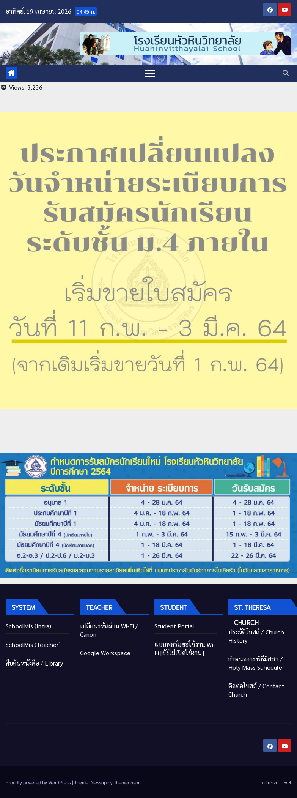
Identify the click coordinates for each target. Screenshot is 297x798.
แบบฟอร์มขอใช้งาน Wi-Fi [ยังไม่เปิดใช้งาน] (184, 648)
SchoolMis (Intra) (28, 626)
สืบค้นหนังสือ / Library (34, 663)
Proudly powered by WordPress (39, 782)
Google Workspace (105, 653)
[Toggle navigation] (150, 73)
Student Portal (174, 626)
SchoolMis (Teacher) (33, 644)
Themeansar (127, 782)
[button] (286, 73)
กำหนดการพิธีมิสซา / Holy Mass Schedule (255, 663)
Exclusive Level (275, 782)
